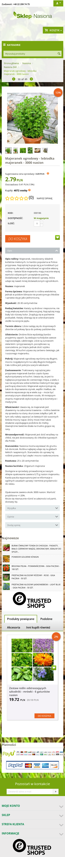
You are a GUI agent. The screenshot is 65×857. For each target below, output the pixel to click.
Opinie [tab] (32, 516)
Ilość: (11, 223)
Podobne (46, 619)
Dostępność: (15, 218)
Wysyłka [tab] (32, 508)
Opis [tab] (32, 250)
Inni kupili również (38, 627)
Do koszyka (17, 239)
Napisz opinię (44, 198)
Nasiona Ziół (10, 67)
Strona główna (11, 63)
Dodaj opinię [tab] (32, 525)
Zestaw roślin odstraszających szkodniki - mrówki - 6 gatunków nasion (29, 691)
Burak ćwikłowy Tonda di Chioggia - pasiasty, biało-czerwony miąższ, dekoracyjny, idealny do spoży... (36, 548)
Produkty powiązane (20, 619)
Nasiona (26, 63)
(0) (31, 197)
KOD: (10, 212)
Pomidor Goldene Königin (25, 557)
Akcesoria (13, 627)
